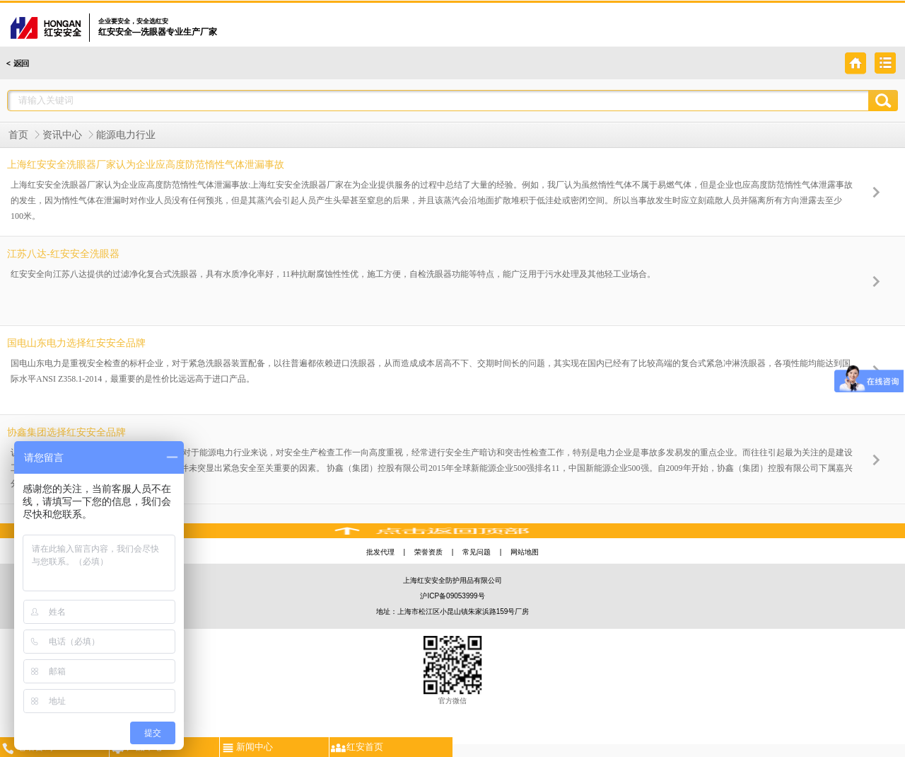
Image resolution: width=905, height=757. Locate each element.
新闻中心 (246, 746)
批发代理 (380, 552)
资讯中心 (62, 135)
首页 (18, 135)
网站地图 (524, 552)
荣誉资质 (428, 552)
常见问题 (476, 552)
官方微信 (453, 670)
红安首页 (356, 746)
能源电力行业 (126, 135)
